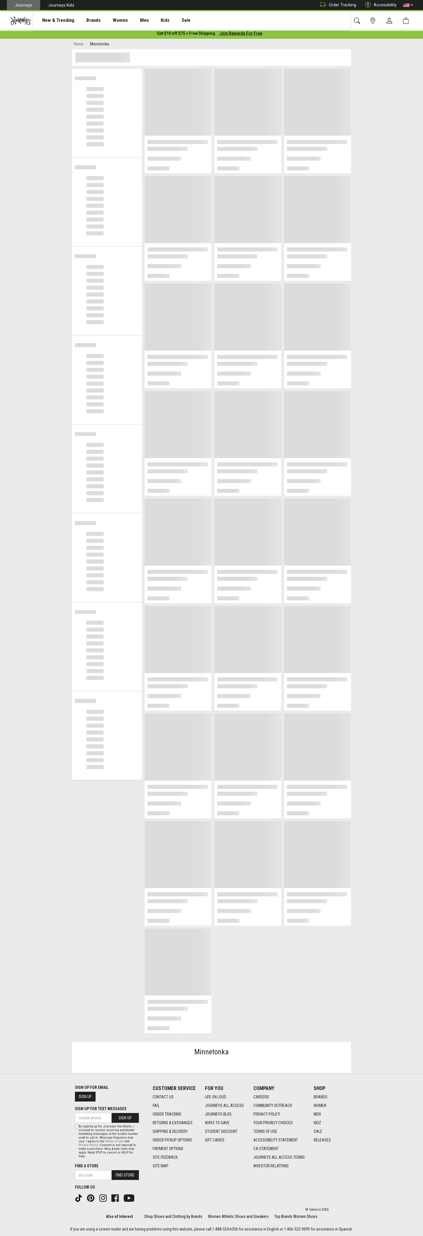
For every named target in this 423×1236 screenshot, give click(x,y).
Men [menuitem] (129, 20)
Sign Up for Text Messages (101, 1108)
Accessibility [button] (379, 5)
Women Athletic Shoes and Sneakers (238, 1216)
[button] (408, 5)
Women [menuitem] (108, 20)
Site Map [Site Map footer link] (160, 1166)
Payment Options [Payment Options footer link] (168, 1148)
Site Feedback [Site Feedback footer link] (165, 1157)
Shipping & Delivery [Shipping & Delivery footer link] (170, 1131)
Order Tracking (336, 5)
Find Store (125, 1175)
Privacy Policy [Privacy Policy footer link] (266, 1114)
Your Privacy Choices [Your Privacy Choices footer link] (273, 1122)
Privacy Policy (88, 1145)
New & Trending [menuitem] (53, 20)
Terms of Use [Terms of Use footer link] (265, 1131)
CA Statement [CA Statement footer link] (266, 1148)
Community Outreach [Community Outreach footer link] (272, 1105)
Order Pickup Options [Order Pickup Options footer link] (172, 1140)
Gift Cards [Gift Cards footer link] (214, 1140)
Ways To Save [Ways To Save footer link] (217, 1122)
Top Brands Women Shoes (295, 1216)
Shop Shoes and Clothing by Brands (173, 1216)
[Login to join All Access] (186, 34)
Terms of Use (114, 1141)
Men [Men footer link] (317, 1114)
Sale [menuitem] (166, 20)
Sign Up (85, 1096)
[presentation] (53, 20)
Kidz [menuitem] (147, 20)
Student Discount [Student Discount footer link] (221, 1131)
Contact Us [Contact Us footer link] (163, 1097)
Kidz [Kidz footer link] (317, 1122)
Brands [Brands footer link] (320, 1097)
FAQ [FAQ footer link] (156, 1105)
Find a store (86, 1166)
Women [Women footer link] (320, 1105)
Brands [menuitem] (84, 20)
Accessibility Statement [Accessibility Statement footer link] (275, 1140)
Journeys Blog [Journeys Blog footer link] (218, 1114)
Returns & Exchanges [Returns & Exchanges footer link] (173, 1122)
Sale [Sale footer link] (318, 1131)
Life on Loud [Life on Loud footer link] (215, 1097)
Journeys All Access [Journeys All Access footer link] (224, 1105)
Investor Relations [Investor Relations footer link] (271, 1166)
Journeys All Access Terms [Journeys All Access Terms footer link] (279, 1157)
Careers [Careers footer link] (261, 1097)
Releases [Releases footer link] (322, 1140)
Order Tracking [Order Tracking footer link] (167, 1114)
